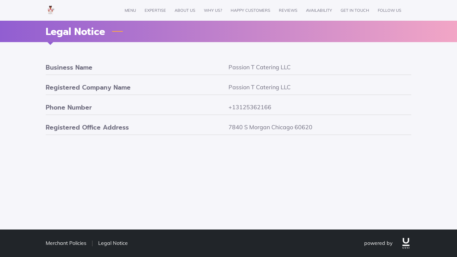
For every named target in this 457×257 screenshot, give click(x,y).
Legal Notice (113, 243)
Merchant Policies (66, 243)
